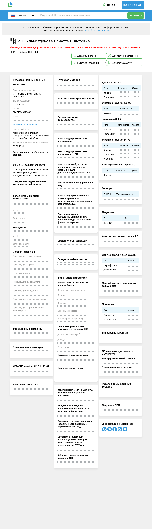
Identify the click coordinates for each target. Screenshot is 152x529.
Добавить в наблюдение (125, 55)
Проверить (135, 15)
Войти (111, 5)
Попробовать (133, 5)
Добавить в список (87, 55)
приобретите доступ (97, 30)
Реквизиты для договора (25, 124)
